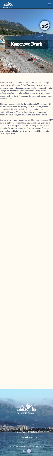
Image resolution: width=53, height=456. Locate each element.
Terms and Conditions (28, 437)
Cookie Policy (35, 432)
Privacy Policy (20, 432)
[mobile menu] (49, 4)
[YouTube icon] (24, 451)
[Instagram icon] (29, 451)
